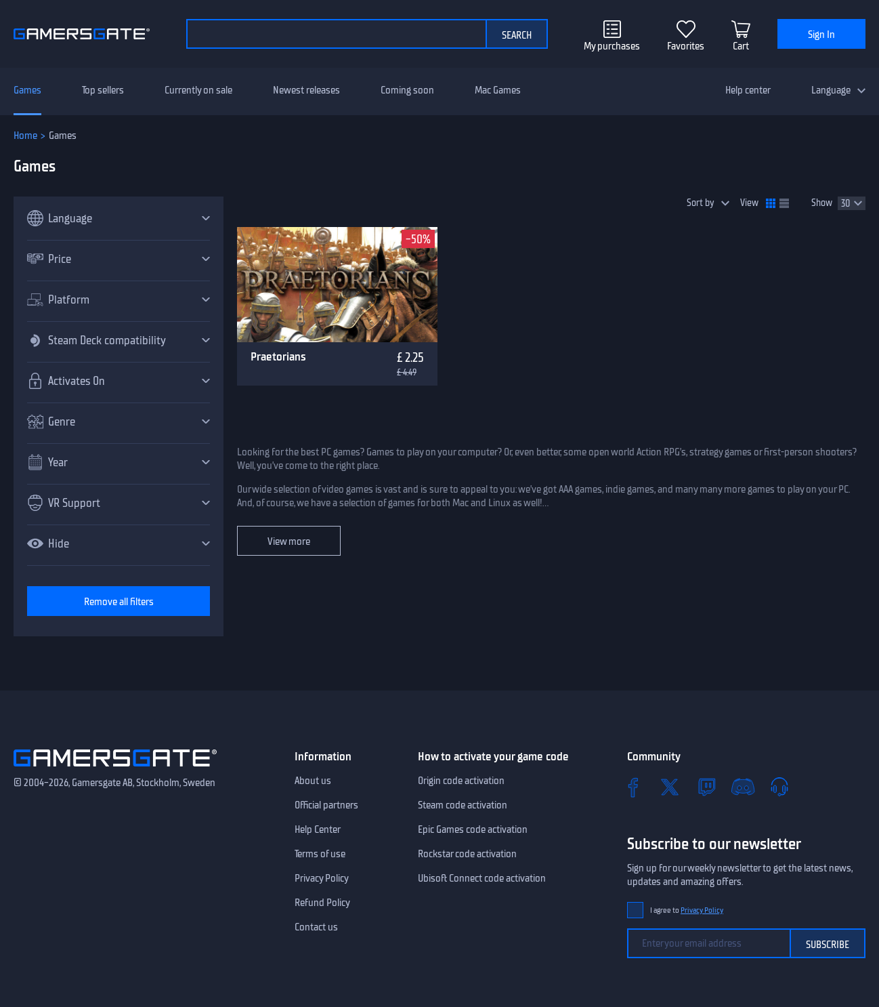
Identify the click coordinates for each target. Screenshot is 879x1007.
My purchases (612, 46)
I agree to (686, 910)
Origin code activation (461, 780)
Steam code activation (462, 805)
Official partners (326, 805)
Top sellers (103, 90)
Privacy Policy (322, 878)
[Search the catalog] (336, 34)
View (749, 203)
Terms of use (320, 854)
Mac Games (498, 90)
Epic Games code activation (473, 829)
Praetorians (278, 356)
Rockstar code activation (467, 854)
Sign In (821, 34)
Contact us (316, 927)
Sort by (700, 203)
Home (25, 135)
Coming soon (407, 90)
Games (27, 90)
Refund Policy (322, 902)
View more (288, 541)
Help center (748, 90)
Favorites (685, 46)
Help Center (318, 829)
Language (831, 90)
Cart (741, 46)
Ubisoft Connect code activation (482, 878)
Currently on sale (198, 90)
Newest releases (306, 90)
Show (821, 203)
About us (313, 780)
